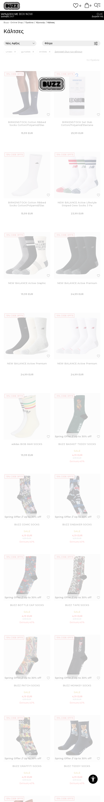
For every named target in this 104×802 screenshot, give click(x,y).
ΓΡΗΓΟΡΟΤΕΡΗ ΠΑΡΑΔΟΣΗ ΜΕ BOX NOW (52, 14)
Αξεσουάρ (40, 22)
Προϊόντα (29, 22)
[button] (93, 779)
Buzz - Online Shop (13, 22)
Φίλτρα (71, 43)
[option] (52, 15)
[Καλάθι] (86, 7)
